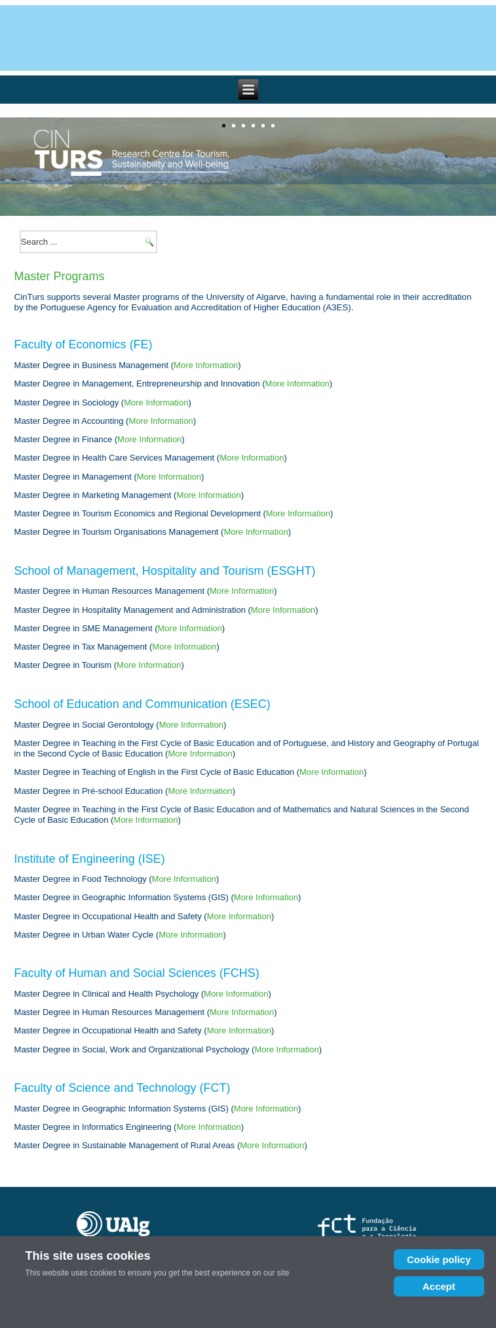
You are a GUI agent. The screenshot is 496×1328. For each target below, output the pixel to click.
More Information (206, 365)
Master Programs (59, 276)
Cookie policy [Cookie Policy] (439, 1259)
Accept (439, 1286)
